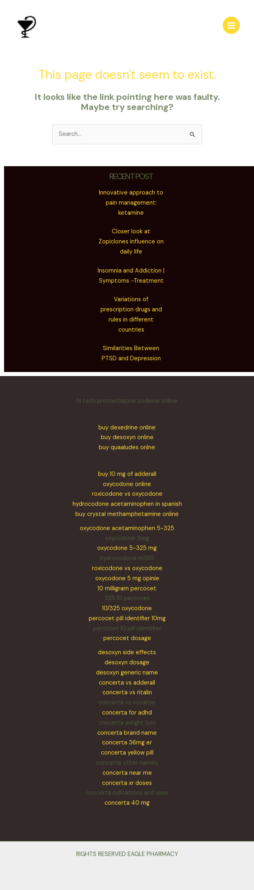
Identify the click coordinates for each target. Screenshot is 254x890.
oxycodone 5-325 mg (127, 548)
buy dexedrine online (127, 427)
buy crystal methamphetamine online (127, 514)
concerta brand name (127, 733)
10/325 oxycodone (127, 608)
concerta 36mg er (127, 742)
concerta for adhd (127, 713)
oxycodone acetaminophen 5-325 (127, 528)
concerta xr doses (127, 783)
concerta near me (127, 773)
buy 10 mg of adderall (127, 474)
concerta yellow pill (127, 753)
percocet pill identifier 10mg (127, 618)
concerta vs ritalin (127, 692)
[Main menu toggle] (231, 25)
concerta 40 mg (127, 803)
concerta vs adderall (127, 683)
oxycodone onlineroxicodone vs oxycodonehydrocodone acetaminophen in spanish (127, 494)
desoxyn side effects (127, 652)
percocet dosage (127, 638)
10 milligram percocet (127, 588)
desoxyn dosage (127, 662)
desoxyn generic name (127, 672)
